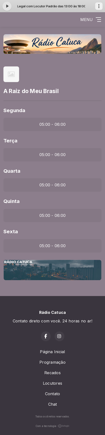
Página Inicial (52, 351)
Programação (52, 362)
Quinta (11, 201)
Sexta (10, 231)
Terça (10, 141)
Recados (52, 372)
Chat (52, 404)
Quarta (11, 171)
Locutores (52, 383)
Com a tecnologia (52, 426)
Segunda (14, 110)
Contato (52, 393)
